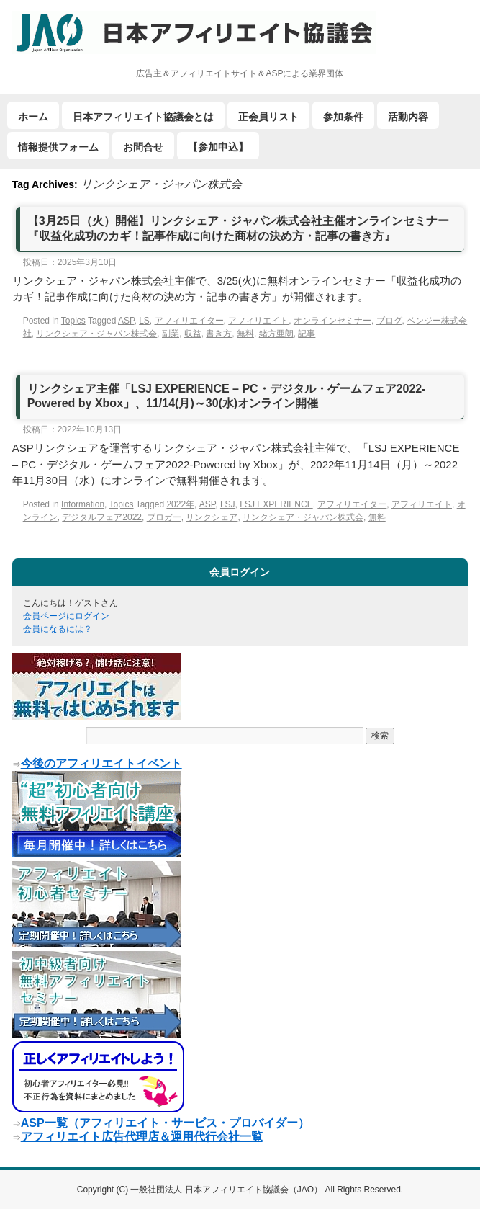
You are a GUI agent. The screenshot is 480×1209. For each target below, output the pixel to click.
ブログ (389, 321)
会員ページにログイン (66, 616)
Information (82, 504)
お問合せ (143, 147)
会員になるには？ (57, 629)
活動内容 (408, 116)
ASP (126, 321)
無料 (245, 334)
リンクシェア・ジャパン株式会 (96, 334)
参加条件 (343, 116)
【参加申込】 (218, 147)
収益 (192, 334)
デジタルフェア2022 (102, 517)
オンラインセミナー (332, 321)
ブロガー (164, 517)
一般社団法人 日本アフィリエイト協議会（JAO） (227, 1190)
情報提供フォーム (58, 147)
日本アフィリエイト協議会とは (143, 116)
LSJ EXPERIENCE (276, 504)
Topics (73, 321)
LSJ (227, 504)
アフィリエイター (189, 321)
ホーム (33, 116)
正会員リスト (268, 116)
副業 (170, 334)
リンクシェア (211, 517)
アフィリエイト (258, 321)
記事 (306, 334)
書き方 (219, 334)
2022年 (180, 504)
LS (144, 321)
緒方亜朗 (276, 334)
